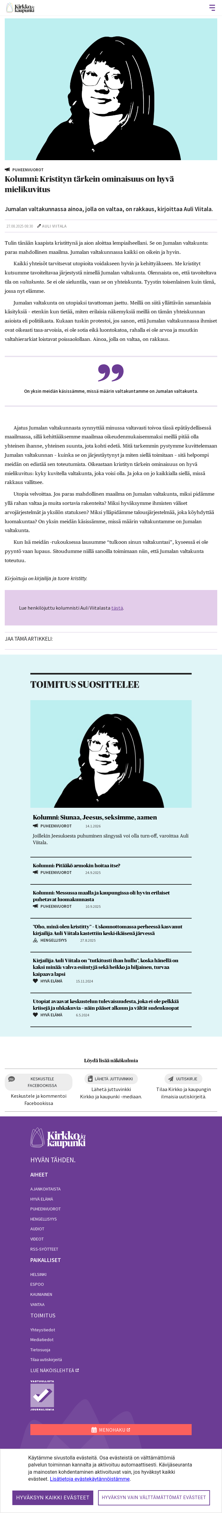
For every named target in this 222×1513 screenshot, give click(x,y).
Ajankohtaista (45, 1189)
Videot (37, 1239)
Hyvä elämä (41, 1199)
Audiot (37, 1229)
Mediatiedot (41, 1339)
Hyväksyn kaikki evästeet (52, 1498)
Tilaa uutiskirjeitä (46, 1359)
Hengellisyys (43, 1219)
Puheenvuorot (45, 1209)
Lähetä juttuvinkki (114, 1079)
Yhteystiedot (42, 1330)
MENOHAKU (108, 1430)
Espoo (37, 1284)
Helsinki (38, 1274)
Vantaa (37, 1304)
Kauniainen (41, 1294)
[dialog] (111, 1481)
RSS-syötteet (44, 1249)
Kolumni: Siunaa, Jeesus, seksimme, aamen (95, 817)
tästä (117, 608)
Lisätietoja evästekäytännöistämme (90, 1479)
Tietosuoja (40, 1350)
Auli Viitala (54, 226)
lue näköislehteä (52, 1370)
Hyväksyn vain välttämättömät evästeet (154, 1497)
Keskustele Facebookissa (42, 1082)
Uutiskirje (186, 1079)
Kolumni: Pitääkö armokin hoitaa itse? (76, 865)
